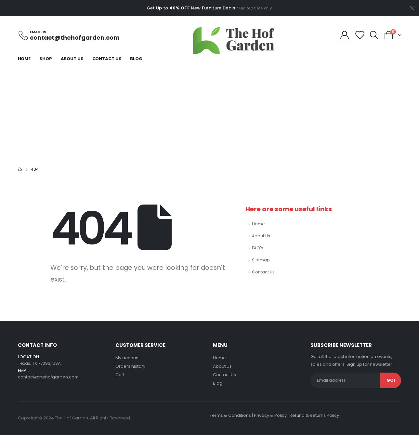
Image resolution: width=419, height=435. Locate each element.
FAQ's (257, 248)
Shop (45, 59)
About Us (72, 59)
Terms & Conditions (230, 415)
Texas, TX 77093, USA (39, 363)
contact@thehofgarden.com (48, 377)
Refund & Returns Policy (314, 415)
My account (127, 358)
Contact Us (107, 59)
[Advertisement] (210, 113)
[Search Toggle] (374, 35)
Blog (136, 59)
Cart (119, 375)
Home (24, 59)
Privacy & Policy (270, 415)
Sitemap (261, 260)
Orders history (130, 366)
